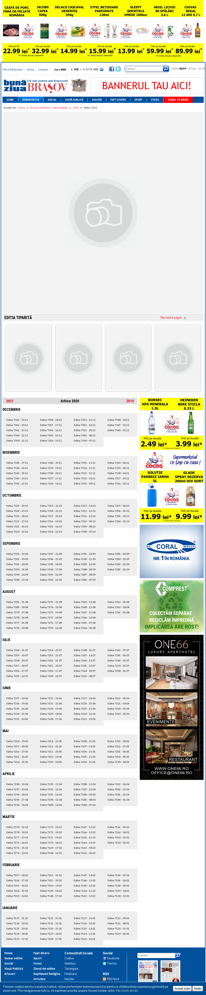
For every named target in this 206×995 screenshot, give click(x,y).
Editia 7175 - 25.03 (17, 847)
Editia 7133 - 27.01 (17, 938)
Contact (43, 69)
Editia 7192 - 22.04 (51, 789)
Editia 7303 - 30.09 (17, 553)
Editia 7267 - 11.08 (84, 612)
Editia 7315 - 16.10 (51, 526)
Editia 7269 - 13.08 (84, 602)
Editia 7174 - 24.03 (17, 853)
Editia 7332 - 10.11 (84, 478)
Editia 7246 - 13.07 (84, 660)
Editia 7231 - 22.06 (51, 703)
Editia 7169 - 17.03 (51, 847)
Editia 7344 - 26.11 (17, 467)
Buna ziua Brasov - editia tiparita (49, 107)
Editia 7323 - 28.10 (17, 516)
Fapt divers (118, 99)
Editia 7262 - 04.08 (118, 607)
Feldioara (71, 974)
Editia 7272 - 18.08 (51, 617)
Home (10, 99)
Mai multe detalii (127, 991)
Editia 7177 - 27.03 (17, 837)
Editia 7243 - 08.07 (84, 676)
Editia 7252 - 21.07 (51, 660)
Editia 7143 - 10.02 (84, 895)
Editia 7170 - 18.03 (51, 842)
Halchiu (69, 979)
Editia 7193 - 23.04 (51, 784)
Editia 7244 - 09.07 (84, 670)
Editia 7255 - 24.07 (17, 676)
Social (52, 99)
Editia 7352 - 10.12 (84, 425)
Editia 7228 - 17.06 (51, 719)
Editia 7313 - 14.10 (84, 505)
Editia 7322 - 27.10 (17, 521)
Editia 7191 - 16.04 (51, 794)
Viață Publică (74, 99)
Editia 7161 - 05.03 (118, 827)
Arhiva (30, 69)
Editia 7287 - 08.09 (84, 574)
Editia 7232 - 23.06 (51, 698)
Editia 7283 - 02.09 (118, 564)
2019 (130, 401)
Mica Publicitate (13, 69)
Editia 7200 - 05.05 (118, 756)
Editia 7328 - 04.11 (118, 473)
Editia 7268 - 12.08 (84, 607)
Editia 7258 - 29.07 (17, 660)
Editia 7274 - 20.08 (51, 607)
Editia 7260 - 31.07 (17, 650)
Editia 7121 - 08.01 (118, 923)
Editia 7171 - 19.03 (51, 837)
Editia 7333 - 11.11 (84, 473)
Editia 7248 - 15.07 (84, 650)
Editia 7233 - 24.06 (17, 719)
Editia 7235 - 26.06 (17, 708)
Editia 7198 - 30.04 (17, 784)
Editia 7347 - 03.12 (118, 425)
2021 (9, 401)
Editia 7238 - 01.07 (118, 670)
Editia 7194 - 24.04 (17, 804)
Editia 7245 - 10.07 (84, 665)
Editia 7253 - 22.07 (51, 655)
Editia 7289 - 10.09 (84, 564)
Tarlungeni (71, 969)
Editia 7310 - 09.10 (84, 521)
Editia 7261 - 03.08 (118, 612)
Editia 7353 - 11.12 (84, 419)
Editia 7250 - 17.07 (51, 670)
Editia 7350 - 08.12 (84, 435)
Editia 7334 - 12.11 (84, 467)
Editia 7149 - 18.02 (51, 890)
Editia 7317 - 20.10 (51, 516)
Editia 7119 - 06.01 (118, 933)
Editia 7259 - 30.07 (17, 655)
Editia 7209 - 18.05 (51, 761)
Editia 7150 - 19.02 (51, 885)
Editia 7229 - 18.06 (51, 713)
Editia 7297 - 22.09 (51, 553)
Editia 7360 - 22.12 (17, 435)
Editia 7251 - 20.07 (51, 665)
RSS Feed (113, 979)
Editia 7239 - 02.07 (118, 665)
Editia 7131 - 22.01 (51, 923)
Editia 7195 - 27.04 (17, 799)
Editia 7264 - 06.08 (84, 627)
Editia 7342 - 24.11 (17, 478)
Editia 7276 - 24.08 (17, 627)
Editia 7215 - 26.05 (17, 756)
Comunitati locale (79, 953)
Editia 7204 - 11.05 (84, 761)
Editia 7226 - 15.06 (84, 703)
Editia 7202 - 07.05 (118, 746)
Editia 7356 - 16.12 (51, 430)
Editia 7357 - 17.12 (51, 425)
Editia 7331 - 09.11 (84, 483)
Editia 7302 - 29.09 (17, 559)
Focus (155, 99)
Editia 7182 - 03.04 (118, 789)
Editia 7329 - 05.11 (118, 467)
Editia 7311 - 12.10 (84, 516)
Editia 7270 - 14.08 (51, 627)
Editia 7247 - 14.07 (84, 655)
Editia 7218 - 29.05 (17, 741)
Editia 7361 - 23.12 (17, 430)
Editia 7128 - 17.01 (51, 938)
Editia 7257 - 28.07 (17, 665)
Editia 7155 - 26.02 (17, 885)
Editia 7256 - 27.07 (17, 670)
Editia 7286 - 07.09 (84, 579)
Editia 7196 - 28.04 (17, 794)
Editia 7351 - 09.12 (84, 430)
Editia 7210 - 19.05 (51, 756)
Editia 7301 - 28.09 (17, 564)
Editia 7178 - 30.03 (17, 832)
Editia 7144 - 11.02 (84, 890)
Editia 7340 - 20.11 (51, 462)
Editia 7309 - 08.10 (84, 526)
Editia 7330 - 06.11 (118, 462)
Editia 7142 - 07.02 (118, 875)
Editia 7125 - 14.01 (84, 928)
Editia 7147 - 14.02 (84, 875)
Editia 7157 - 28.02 (17, 875)
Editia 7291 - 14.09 (84, 553)
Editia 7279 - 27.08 (17, 612)
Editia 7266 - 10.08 (84, 617)
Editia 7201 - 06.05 (118, 751)
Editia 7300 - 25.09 (17, 569)
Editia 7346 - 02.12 (118, 430)
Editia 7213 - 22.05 (51, 741)
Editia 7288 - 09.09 (84, 569)
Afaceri (97, 99)
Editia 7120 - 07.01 (118, 928)
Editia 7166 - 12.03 (84, 832)
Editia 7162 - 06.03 (84, 853)
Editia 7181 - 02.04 (118, 794)
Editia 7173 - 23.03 (51, 827)
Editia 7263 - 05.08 (118, 602)
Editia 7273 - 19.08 (51, 612)
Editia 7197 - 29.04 (17, 789)
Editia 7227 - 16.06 (84, 698)
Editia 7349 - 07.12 (84, 440)
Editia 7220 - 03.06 (118, 708)
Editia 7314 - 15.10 (51, 531)
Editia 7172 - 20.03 (51, 832)
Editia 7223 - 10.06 (84, 719)
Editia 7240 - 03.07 (118, 660)
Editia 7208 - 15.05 (84, 741)
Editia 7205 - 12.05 (84, 756)
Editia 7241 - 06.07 (118, 655)
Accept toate (182, 988)
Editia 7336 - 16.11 (51, 483)
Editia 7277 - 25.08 (17, 622)
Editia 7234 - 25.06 (17, 713)
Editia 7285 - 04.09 (118, 553)
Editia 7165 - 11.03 (84, 837)
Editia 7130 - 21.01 (51, 928)
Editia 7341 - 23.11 (17, 483)
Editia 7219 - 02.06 (118, 713)
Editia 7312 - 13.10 (84, 510)
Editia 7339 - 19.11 (51, 467)
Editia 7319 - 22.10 (51, 505)
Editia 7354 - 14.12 (51, 440)
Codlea (69, 958)
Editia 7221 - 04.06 (118, 703)
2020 (76, 107)
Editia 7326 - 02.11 (118, 483)
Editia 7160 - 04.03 (118, 832)
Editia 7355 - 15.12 (51, 435)
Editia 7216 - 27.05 (17, 751)
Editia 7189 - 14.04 (51, 804)
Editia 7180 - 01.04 (118, 799)
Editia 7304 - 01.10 (118, 521)
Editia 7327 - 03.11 (118, 478)
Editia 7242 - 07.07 (118, 650)
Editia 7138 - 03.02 (118, 895)
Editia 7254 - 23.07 (51, 650)
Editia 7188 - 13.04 (84, 784)
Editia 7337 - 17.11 (51, 478)
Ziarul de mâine (178, 99)
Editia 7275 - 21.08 (51, 602)
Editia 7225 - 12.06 (84, 708)
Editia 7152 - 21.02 (51, 875)
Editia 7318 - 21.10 (51, 510)
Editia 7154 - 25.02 (17, 890)
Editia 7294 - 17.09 (51, 569)
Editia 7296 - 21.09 (51, 559)
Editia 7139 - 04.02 (118, 890)
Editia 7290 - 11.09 (84, 559)
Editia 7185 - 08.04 (84, 799)
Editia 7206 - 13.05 (84, 751)
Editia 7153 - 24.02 (17, 895)
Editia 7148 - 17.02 (51, 895)
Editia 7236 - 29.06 (17, 703)
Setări (197, 988)
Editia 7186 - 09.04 (84, 794)
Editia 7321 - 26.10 (17, 526)
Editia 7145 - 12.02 (84, 885)
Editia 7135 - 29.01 (17, 928)
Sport (138, 99)
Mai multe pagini (171, 317)
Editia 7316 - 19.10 (51, 521)
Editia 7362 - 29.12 (17, 425)
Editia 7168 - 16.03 (51, 853)
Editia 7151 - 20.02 (51, 880)
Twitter (112, 963)
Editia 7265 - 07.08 (84, 622)
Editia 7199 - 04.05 (118, 761)
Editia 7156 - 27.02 (17, 880)
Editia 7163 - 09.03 (84, 847)
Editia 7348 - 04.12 (118, 419)
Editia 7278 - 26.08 (17, 617)
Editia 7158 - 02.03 (118, 842)
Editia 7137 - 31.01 (17, 918)
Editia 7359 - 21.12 (17, 440)
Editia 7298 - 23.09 (17, 579)
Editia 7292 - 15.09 (51, 579)
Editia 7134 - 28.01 (17, 933)
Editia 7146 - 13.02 (84, 880)
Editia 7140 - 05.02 (118, 885)
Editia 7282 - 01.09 (118, 569)
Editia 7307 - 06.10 (118, 505)
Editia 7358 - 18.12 (51, 419)
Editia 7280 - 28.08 (17, 607)
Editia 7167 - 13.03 (84, 827)
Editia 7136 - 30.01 (17, 923)
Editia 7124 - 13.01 (84, 933)
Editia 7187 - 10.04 (84, 789)
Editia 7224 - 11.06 (84, 713)
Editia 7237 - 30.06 (17, 698)
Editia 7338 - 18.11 (51, 473)
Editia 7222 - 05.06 (118, 698)
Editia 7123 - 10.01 (84, 938)
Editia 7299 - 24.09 (17, 574)
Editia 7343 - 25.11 (17, 473)
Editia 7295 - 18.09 (51, 564)
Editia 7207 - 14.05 (84, 746)
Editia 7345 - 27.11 (17, 462)
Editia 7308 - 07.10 (84, 531)
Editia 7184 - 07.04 (84, 804)
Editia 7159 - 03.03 (118, 837)
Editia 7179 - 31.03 (17, 827)
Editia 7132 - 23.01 (51, 918)
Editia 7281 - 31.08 (17, 602)
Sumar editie (30, 99)
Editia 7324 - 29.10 (17, 510)
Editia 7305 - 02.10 (118, 516)
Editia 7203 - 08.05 (118, 741)
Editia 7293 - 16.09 (51, 574)
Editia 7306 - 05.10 (118, 510)
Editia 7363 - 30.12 (17, 419)
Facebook (113, 958)
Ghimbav (70, 963)
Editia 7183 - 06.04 (118, 784)
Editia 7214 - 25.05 (17, 761)
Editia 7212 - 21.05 (51, 746)
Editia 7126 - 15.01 (84, 923)
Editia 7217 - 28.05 (17, 746)
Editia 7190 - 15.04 (51, 799)
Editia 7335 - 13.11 (84, 462)
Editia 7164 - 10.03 (84, 842)
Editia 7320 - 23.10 (17, 531)
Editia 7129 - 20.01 (51, 933)
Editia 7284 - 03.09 (118, 559)
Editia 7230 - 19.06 (51, 708)
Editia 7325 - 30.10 (17, 505)
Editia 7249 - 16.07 (51, 676)
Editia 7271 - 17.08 (51, 622)
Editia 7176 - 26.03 (17, 842)
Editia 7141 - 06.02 (118, 880)
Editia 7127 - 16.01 (84, 918)
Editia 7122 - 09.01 (118, 918)
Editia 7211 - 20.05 (51, 751)
